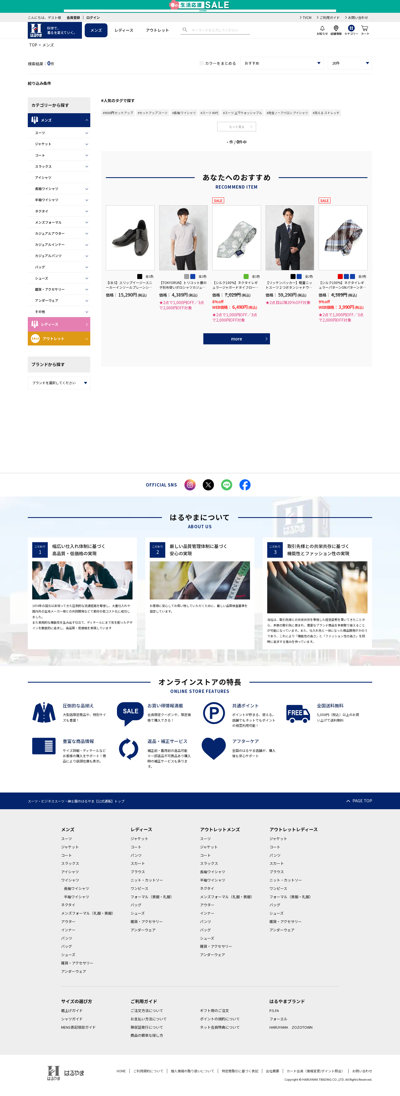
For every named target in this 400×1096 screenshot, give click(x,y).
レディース (123, 30)
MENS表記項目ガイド (78, 1027)
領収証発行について (147, 1027)
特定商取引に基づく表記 (240, 1070)
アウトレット (157, 30)
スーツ (40, 132)
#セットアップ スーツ (153, 112)
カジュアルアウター (50, 233)
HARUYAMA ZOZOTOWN (290, 1027)
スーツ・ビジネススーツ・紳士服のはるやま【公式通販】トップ (76, 801)
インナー (68, 929)
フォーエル (278, 1018)
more (236, 338)
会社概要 (272, 1070)
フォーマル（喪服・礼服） (152, 896)
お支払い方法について (149, 1018)
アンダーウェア (46, 300)
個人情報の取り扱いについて (192, 1070)
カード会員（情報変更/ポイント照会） (316, 1070)
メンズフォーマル (48, 222)
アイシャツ (43, 177)
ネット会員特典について (220, 1027)
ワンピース (139, 888)
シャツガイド (72, 1018)
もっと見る (236, 126)
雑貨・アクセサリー (50, 289)
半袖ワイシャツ (46, 199)
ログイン (93, 17)
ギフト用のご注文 (214, 1010)
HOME (121, 1070)
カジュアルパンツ (48, 255)
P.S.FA (274, 1010)
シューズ (41, 278)
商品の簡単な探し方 (147, 1035)
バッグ (40, 267)
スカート (138, 863)
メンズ (96, 30)
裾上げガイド (72, 1010)
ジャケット (43, 143)
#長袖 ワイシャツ (184, 112)
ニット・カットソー (147, 880)
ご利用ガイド (330, 17)
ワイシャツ (70, 880)
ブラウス (138, 871)
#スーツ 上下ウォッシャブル (242, 112)
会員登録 (73, 17)
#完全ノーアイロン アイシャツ (287, 112)
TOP (33, 45)
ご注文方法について (147, 1010)
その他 (40, 311)
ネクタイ (41, 211)
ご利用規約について (148, 1070)
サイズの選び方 (76, 1001)
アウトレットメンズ (220, 829)
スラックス (43, 166)
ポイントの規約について (220, 1018)
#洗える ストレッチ (326, 112)
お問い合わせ (358, 17)
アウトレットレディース (293, 829)
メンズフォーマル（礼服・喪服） (88, 913)
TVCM (307, 17)
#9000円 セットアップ (118, 112)
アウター (68, 921)
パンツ (66, 938)
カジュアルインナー (50, 244)
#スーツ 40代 (209, 112)
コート (40, 155)
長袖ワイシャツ (46, 188)
